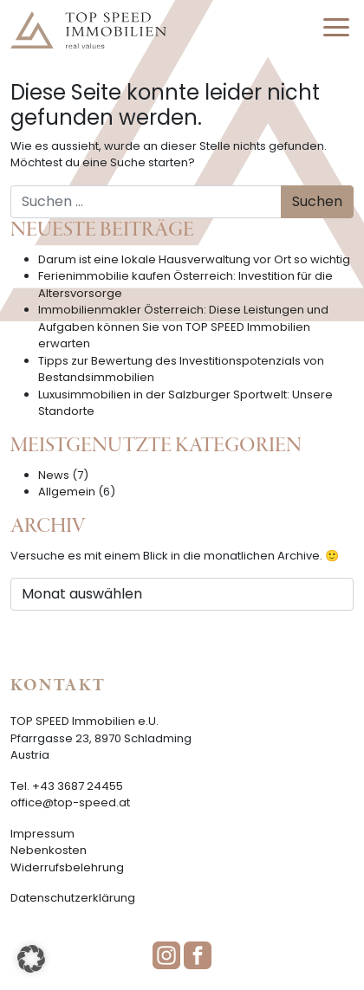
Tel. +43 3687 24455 (66, 786)
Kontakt (58, 686)
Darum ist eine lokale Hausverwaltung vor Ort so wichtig (194, 259)
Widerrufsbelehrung (67, 867)
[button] (31, 959)
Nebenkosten (48, 850)
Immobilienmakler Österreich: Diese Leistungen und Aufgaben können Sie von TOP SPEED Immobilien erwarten (183, 326)
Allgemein (66, 491)
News (53, 475)
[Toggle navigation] (336, 30)
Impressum (42, 833)
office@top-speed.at (70, 802)
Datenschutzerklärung (72, 898)
